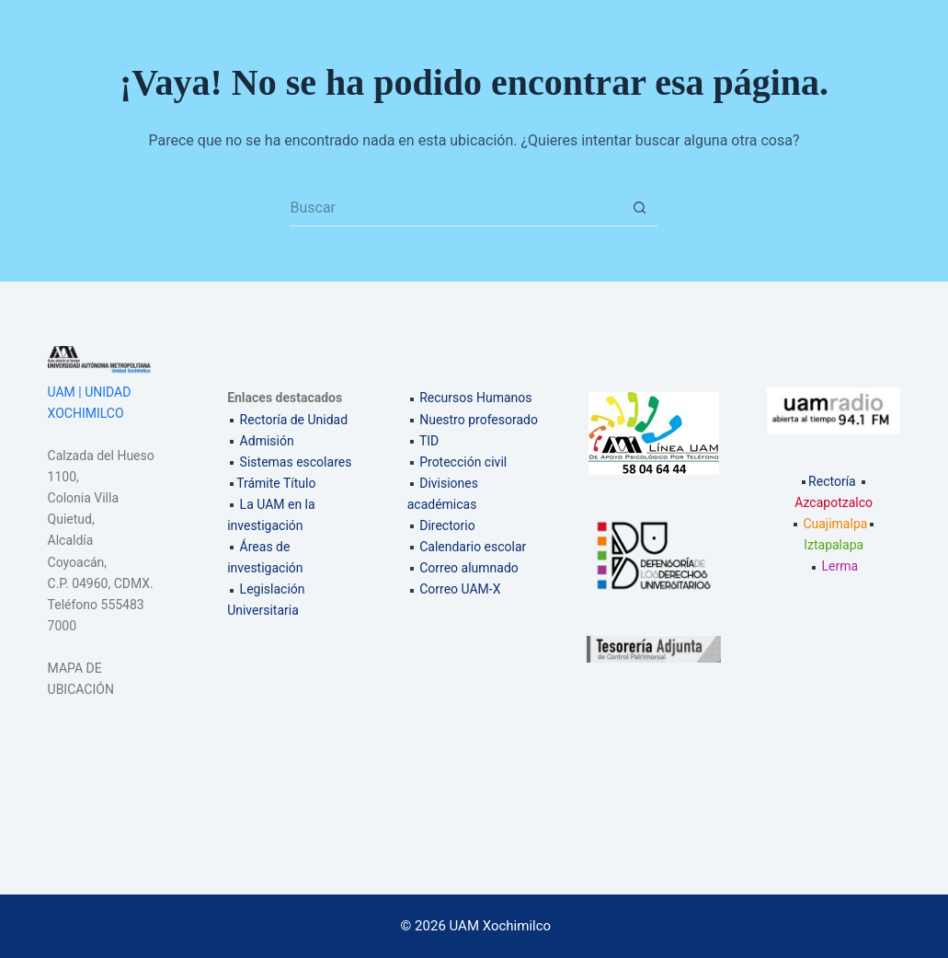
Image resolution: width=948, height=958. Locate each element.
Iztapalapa (833, 544)
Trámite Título (275, 483)
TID (429, 440)
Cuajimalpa (835, 523)
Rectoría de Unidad (294, 419)
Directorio (447, 525)
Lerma (840, 566)
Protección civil (463, 462)
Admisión (267, 440)
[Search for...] (455, 208)
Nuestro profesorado (478, 419)
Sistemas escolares (296, 462)
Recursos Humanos (475, 397)
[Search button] (639, 208)
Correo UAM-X (459, 589)
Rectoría (827, 481)
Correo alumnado (469, 567)
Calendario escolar (472, 546)
